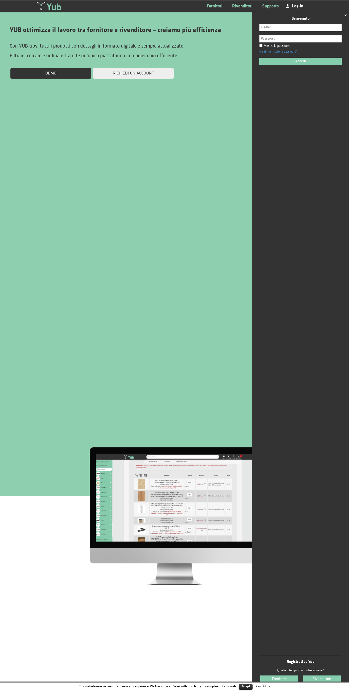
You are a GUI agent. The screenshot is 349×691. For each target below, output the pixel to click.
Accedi (300, 61)
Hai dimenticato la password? (278, 51)
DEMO (50, 73)
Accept (245, 686)
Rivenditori (242, 6)
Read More (263, 686)
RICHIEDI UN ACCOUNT (133, 73)
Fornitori (214, 6)
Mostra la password (274, 46)
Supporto (270, 6)
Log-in (297, 6)
